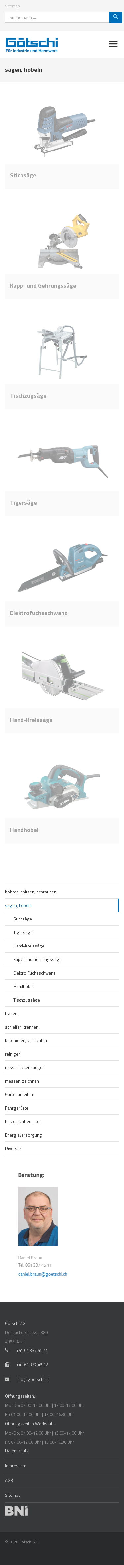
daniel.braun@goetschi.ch (89, 1274)
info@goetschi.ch (33, 1379)
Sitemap (12, 6)
